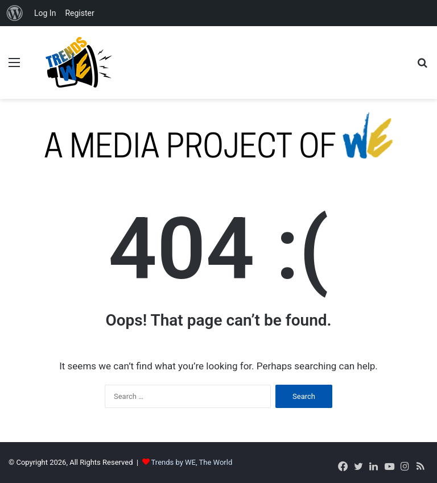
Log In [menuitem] (45, 13)
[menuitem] (15, 13)
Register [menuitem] (79, 13)
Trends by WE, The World (192, 462)
